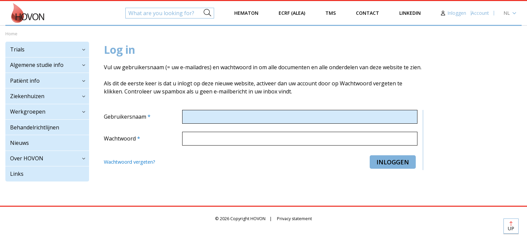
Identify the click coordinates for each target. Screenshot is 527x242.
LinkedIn (410, 13)
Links (17, 173)
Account (480, 13)
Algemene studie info (37, 65)
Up (511, 228)
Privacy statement (294, 218)
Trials (17, 49)
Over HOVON (26, 158)
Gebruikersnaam (126, 116)
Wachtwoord (120, 138)
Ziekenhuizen (27, 96)
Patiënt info (25, 80)
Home (11, 34)
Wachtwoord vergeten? (129, 162)
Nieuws (19, 143)
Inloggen (456, 13)
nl (506, 13)
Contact (367, 13)
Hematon (246, 13)
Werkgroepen (27, 111)
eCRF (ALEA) (292, 13)
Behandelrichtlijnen (34, 127)
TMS (330, 13)
